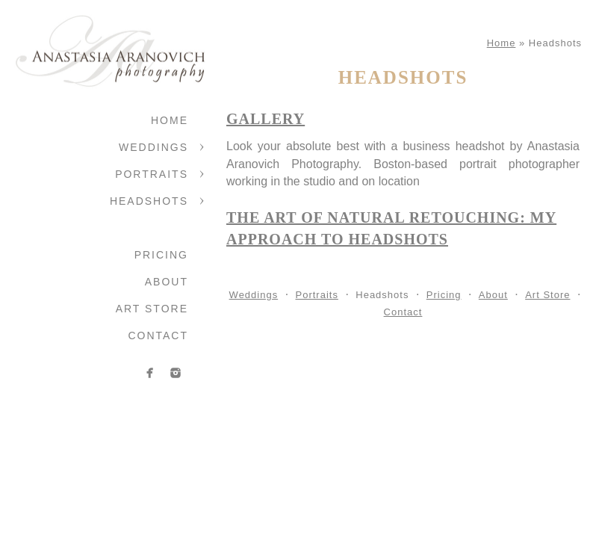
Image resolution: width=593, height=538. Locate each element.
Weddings (153, 147)
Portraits (151, 174)
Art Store (152, 309)
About (166, 282)
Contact (158, 335)
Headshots (149, 201)
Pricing (161, 255)
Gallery (265, 119)
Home (169, 120)
